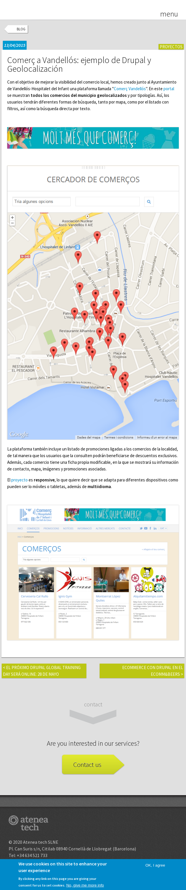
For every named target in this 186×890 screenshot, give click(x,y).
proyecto (19, 480)
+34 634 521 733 (32, 855)
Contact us (87, 764)
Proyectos (171, 46)
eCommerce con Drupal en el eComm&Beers (152, 671)
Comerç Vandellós (130, 88)
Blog (21, 29)
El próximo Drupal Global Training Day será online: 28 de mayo (42, 671)
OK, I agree (155, 868)
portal (168, 88)
